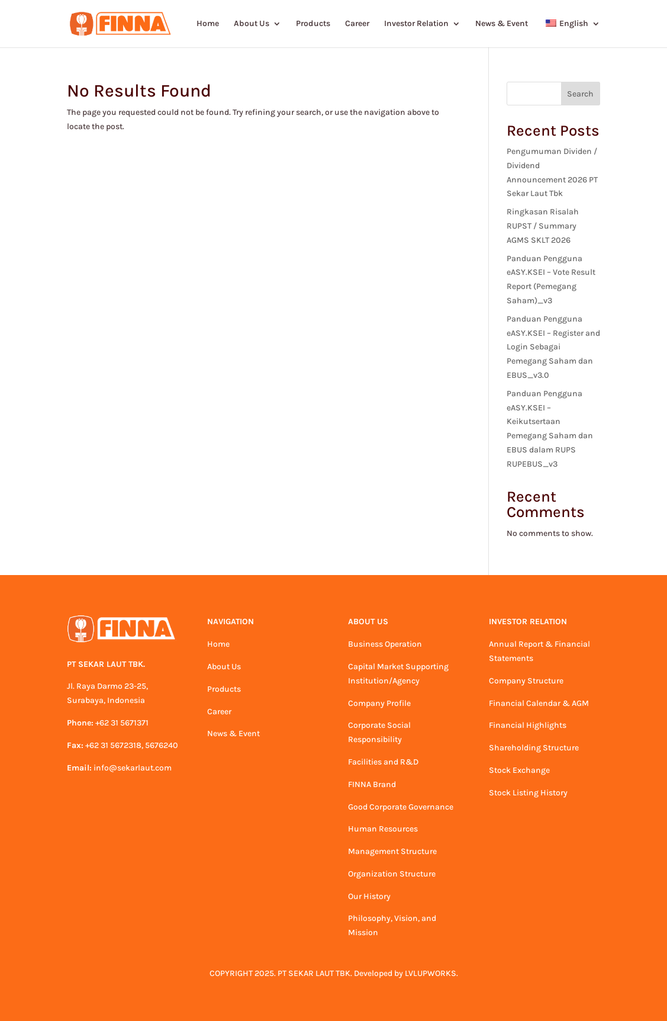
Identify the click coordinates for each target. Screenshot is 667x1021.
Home (207, 24)
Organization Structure (392, 874)
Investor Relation (416, 24)
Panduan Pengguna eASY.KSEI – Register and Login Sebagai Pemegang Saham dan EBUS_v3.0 (553, 347)
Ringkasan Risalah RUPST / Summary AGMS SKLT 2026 (543, 226)
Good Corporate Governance (400, 807)
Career (357, 24)
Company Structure (526, 681)
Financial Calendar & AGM (539, 703)
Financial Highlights (527, 725)
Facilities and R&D (383, 762)
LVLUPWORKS (430, 973)
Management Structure (392, 851)
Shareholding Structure (534, 748)
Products (313, 24)
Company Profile (379, 703)
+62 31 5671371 (122, 723)
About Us (251, 24)
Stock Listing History (528, 793)
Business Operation (385, 644)
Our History (369, 896)
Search (580, 94)
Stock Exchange (519, 770)
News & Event (501, 24)
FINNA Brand (372, 784)
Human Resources (383, 829)
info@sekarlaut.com (133, 768)
